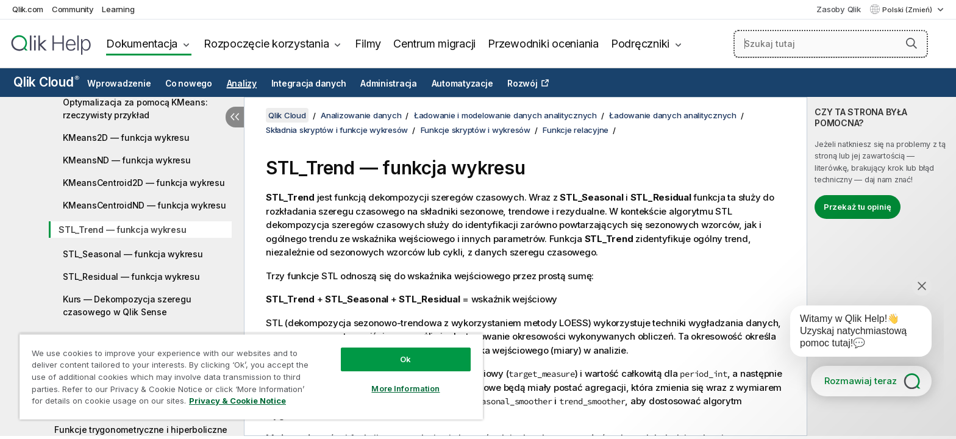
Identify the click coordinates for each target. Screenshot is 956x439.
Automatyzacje (462, 83)
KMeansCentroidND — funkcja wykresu (144, 205)
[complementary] (881, 266)
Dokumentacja (141, 43)
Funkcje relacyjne (575, 130)
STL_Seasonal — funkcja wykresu (133, 254)
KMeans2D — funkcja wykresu (126, 137)
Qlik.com (27, 9)
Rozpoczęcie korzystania (266, 43)
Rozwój (522, 83)
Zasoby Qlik (838, 9)
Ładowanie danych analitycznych (673, 115)
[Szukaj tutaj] (831, 44)
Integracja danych (308, 83)
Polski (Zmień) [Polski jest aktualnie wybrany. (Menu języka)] (908, 9)
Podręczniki (640, 43)
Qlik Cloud (46, 82)
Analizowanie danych (361, 115)
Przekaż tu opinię (857, 207)
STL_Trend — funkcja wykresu (122, 229)
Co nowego (188, 83)
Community (73, 9)
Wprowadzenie (119, 83)
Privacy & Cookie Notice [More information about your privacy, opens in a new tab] (237, 400)
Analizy (242, 83)
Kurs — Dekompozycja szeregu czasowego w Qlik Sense (127, 305)
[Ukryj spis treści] (235, 117)
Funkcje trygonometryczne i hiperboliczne (140, 429)
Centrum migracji (434, 43)
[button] (911, 43)
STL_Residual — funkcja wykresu (131, 276)
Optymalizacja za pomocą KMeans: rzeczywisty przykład (135, 108)
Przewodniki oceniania (543, 43)
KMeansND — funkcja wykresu (127, 160)
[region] (251, 376)
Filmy (368, 43)
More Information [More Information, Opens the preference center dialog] (405, 388)
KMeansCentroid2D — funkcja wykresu (144, 182)
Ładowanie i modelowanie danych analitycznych (505, 115)
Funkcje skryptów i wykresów (475, 130)
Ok (405, 359)
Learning (118, 9)
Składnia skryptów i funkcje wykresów (337, 130)
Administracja (388, 83)
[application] (852, 333)
